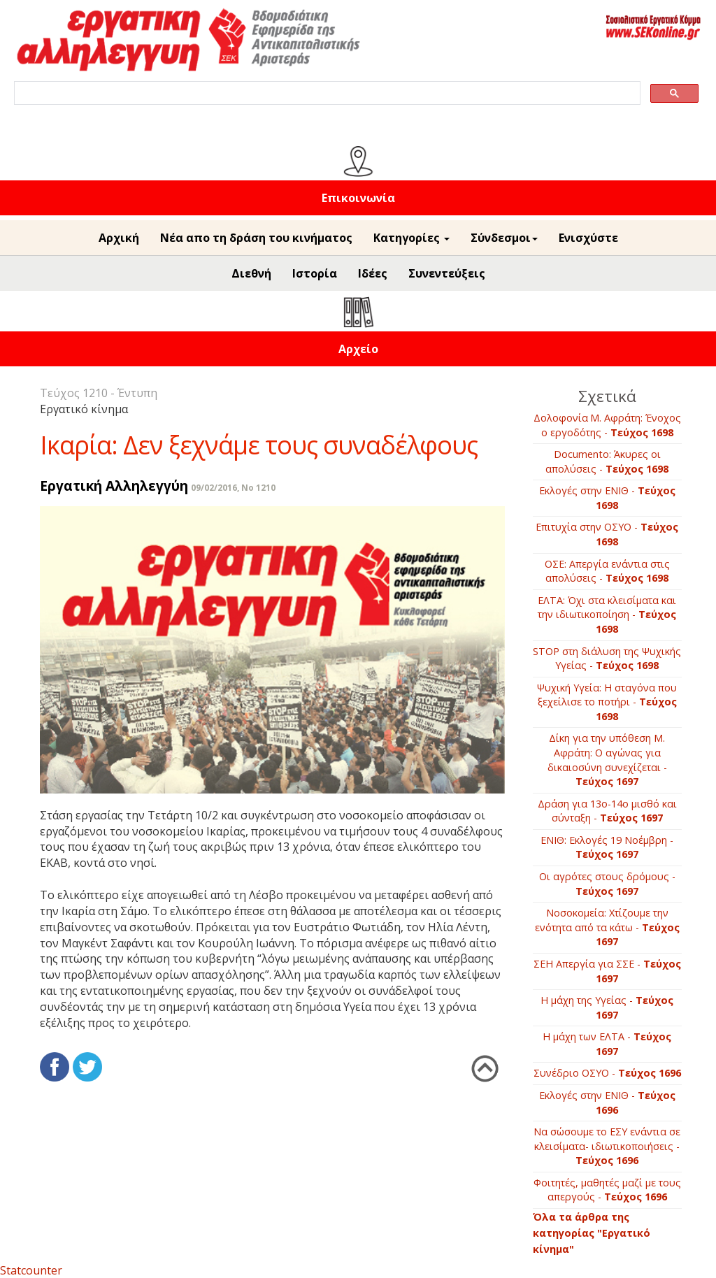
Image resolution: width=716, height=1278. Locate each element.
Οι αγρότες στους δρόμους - (607, 884)
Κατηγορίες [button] (411, 237)
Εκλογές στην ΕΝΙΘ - (607, 498)
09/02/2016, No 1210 (233, 488)
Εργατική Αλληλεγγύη (114, 485)
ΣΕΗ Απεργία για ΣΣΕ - (607, 971)
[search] (326, 93)
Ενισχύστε (588, 237)
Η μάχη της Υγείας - (606, 1007)
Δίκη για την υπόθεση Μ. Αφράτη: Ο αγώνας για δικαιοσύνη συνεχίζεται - (607, 759)
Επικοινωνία (358, 198)
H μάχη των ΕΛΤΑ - (607, 1044)
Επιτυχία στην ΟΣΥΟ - (607, 534)
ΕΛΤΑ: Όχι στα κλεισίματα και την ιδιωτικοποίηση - (607, 615)
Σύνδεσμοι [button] (504, 237)
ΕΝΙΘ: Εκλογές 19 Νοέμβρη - (606, 847)
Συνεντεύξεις (446, 273)
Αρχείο (358, 349)
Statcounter (31, 1270)
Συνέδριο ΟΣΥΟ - (607, 1072)
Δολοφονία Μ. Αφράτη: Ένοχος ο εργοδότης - (607, 425)
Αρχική (119, 237)
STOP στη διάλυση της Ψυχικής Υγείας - (607, 659)
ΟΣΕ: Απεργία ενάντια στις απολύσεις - (607, 571)
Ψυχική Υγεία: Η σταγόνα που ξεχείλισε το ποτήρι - (607, 702)
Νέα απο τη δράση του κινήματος (256, 237)
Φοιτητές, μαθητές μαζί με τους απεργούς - (607, 1190)
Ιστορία (314, 273)
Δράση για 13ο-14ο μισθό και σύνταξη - (607, 811)
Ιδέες (372, 273)
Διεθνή (251, 273)
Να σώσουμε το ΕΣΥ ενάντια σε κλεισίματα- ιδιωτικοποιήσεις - (607, 1146)
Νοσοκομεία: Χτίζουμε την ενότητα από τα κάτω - (607, 927)
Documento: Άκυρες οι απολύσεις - (606, 461)
